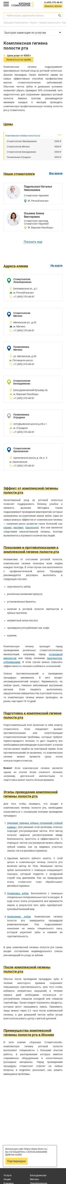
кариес (8, 527)
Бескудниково (38, 1175)
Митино (34, 1179)
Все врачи (55, 173)
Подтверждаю (16, 1161)
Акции (7, 1179)
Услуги (7, 1175)
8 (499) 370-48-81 (53, 2)
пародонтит (32, 527)
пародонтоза (54, 658)
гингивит (18, 527)
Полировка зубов (18, 893)
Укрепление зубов (19, 916)
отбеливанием (12, 662)
